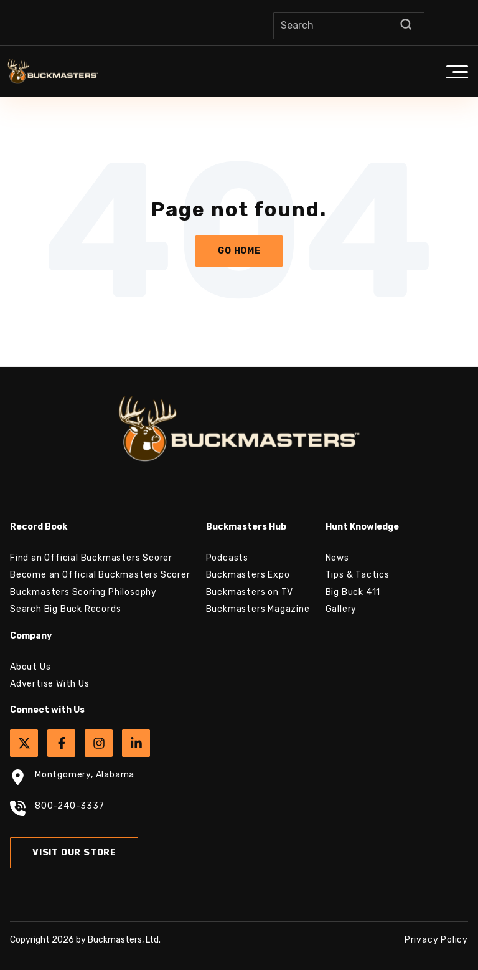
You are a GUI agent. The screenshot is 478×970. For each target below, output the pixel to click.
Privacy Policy (436, 939)
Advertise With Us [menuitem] (50, 683)
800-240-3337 (57, 810)
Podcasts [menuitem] (227, 558)
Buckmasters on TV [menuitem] (250, 592)
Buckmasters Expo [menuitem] (248, 574)
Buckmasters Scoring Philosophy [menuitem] (83, 592)
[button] (457, 71)
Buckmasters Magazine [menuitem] (258, 609)
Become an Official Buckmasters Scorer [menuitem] (100, 574)
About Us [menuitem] (30, 667)
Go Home (239, 250)
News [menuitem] (337, 558)
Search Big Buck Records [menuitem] (65, 609)
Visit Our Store (74, 852)
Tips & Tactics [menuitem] (358, 574)
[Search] (348, 25)
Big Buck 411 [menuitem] (353, 592)
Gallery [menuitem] (341, 609)
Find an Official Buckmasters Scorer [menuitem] (91, 558)
